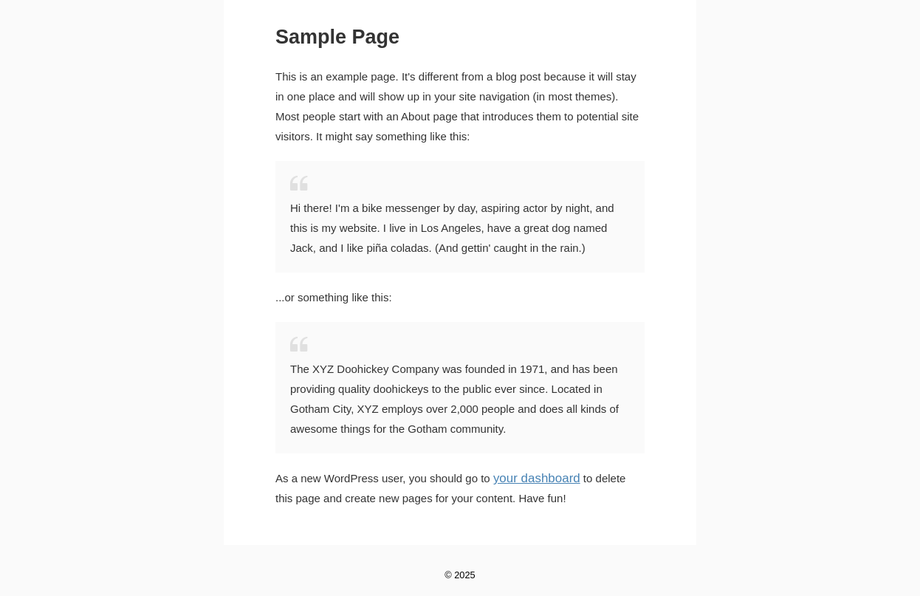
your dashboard (531, 478)
